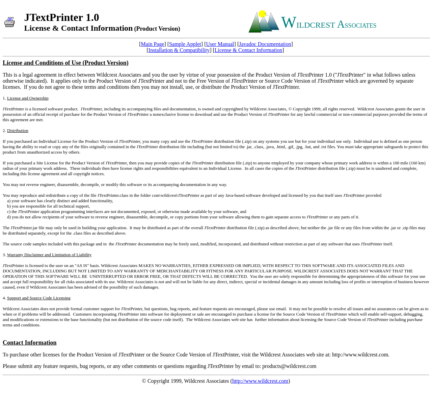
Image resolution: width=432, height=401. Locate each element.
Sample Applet (185, 44)
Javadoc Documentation (265, 44)
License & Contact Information (248, 50)
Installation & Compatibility (179, 50)
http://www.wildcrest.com (260, 381)
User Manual (220, 44)
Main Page (152, 44)
